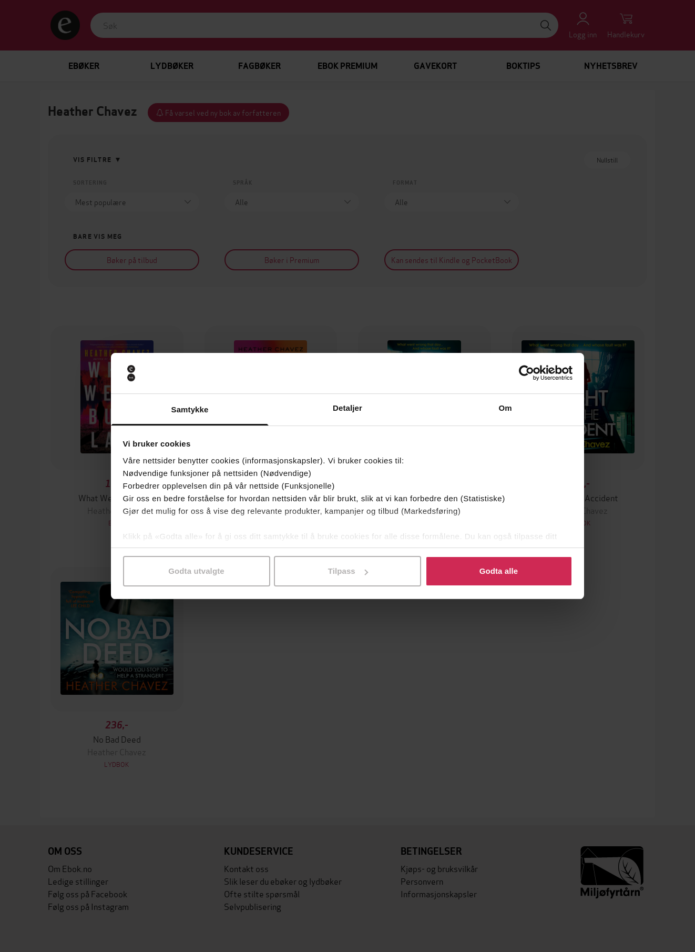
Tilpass (348, 570)
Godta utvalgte (196, 570)
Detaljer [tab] (347, 407)
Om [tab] (505, 407)
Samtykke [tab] (190, 409)
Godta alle (498, 570)
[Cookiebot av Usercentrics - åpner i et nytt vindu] (527, 373)
